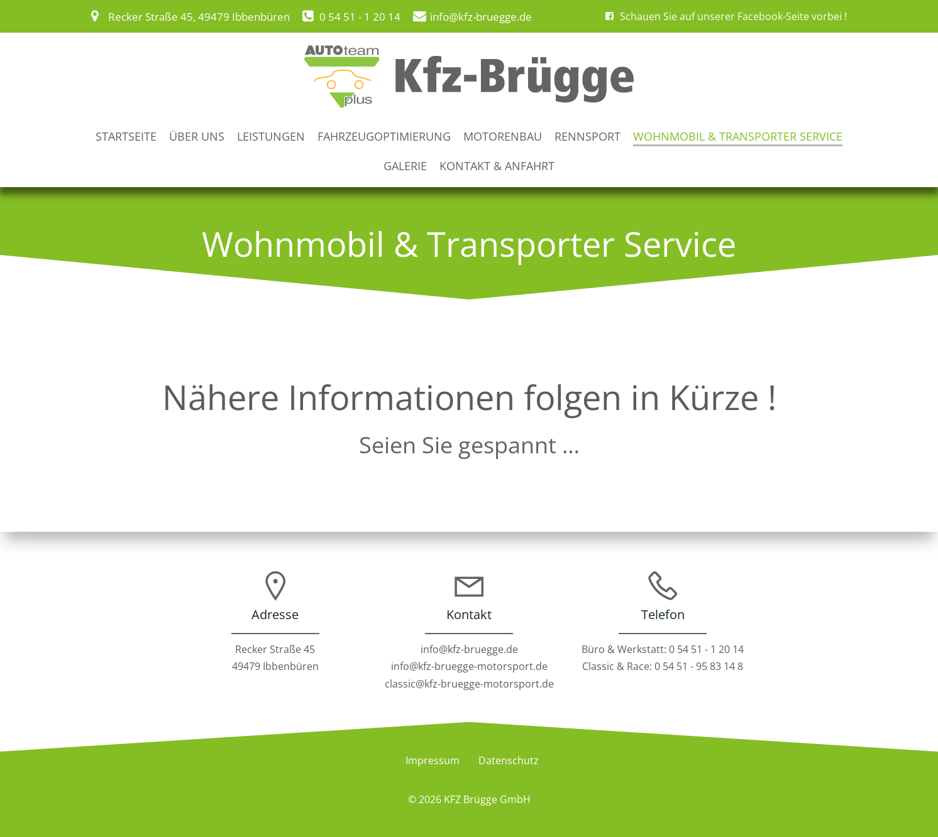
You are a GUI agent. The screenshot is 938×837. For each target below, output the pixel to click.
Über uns (196, 135)
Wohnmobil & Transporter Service (737, 135)
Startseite (126, 135)
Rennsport (588, 135)
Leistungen (271, 135)
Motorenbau (502, 135)
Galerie (405, 163)
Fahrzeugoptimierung (384, 135)
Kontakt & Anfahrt (497, 163)
